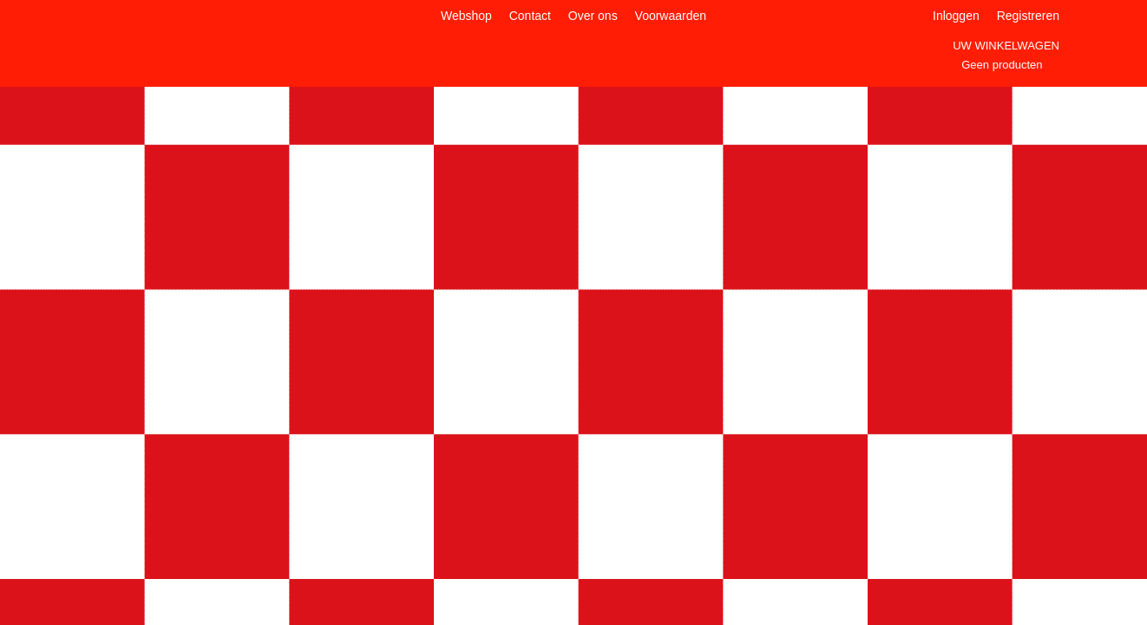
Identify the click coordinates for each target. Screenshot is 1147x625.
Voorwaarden (671, 16)
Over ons (593, 16)
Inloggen (956, 16)
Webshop (466, 16)
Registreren (1028, 16)
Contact (530, 16)
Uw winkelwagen (1006, 45)
